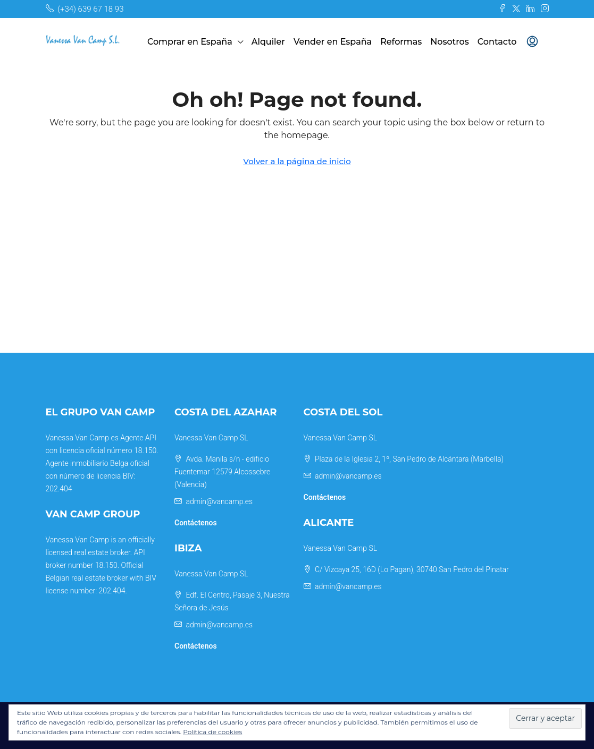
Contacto (497, 42)
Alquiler (268, 42)
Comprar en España (189, 42)
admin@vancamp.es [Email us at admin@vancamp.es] (219, 501)
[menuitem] (532, 42)
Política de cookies (212, 732)
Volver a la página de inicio (296, 161)
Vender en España (333, 42)
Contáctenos (195, 522)
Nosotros (449, 42)
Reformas (401, 42)
